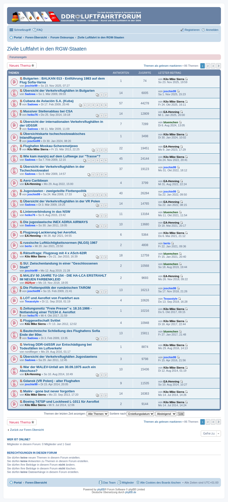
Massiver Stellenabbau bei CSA (48, 111)
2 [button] (208, 65)
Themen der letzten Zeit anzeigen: (76, 413)
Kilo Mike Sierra (174, 79)
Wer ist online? (18, 439)
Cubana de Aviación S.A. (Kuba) (48, 101)
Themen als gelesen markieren (163, 65)
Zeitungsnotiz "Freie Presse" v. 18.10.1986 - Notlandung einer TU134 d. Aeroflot (56, 310)
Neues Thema (20, 65)
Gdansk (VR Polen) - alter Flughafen (51, 381)
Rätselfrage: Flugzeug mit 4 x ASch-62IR (55, 253)
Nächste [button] (218, 65)
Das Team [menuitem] (109, 482)
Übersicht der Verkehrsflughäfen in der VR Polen (61, 201)
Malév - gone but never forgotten (49, 391)
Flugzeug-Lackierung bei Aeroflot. (50, 232)
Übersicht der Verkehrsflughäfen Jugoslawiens (60, 356)
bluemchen (171, 122)
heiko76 (32, 114)
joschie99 (31, 85)
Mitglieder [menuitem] (128, 482)
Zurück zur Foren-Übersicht (27, 429)
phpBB (101, 489)
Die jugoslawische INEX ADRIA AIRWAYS (55, 222)
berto (28, 246)
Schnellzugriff (22, 29)
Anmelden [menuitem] (212, 29)
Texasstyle (32, 301)
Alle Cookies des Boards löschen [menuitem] (160, 482)
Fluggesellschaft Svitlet (41, 320)
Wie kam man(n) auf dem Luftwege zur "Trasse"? (61, 156)
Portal (18, 37)
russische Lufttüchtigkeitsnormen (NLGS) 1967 (60, 243)
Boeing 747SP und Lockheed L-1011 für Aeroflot (61, 401)
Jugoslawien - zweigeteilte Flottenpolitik (54, 191)
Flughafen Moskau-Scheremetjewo (50, 146)
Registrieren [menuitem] (192, 29)
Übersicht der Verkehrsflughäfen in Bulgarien (59, 90)
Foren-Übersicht (36, 482)
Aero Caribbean (35, 180)
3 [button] (213, 65)
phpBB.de (130, 492)
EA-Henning (171, 111)
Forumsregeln (18, 57)
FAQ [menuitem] (40, 29)
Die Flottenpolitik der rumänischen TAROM (57, 288)
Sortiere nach (132, 413)
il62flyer (30, 282)
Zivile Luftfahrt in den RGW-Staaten (46, 49)
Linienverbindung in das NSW (46, 211)
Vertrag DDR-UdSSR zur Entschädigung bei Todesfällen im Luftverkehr (56, 346)
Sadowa (30, 93)
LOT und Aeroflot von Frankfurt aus (51, 298)
